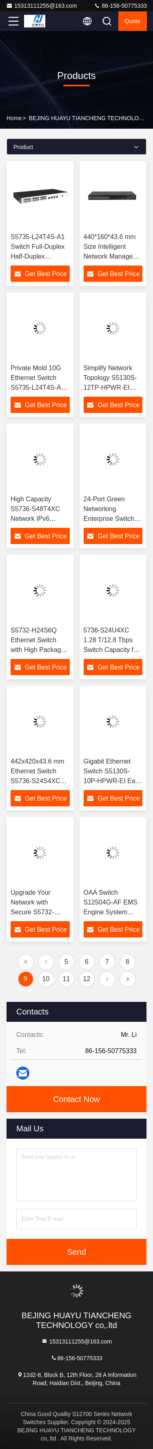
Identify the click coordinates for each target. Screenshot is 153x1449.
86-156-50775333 (120, 5)
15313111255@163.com (41, 5)
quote (132, 21)
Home (14, 118)
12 (87, 978)
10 (46, 978)
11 (66, 978)
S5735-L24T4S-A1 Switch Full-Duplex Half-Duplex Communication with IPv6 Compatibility (40, 256)
